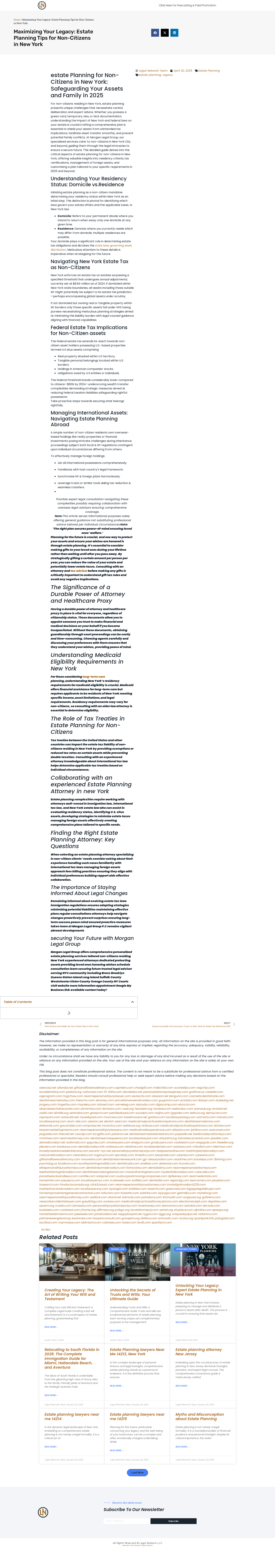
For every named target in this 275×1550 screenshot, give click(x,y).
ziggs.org (165, 1214)
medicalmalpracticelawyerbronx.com (186, 1126)
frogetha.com (67, 1105)
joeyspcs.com (70, 1180)
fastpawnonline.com (171, 1151)
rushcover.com (92, 1092)
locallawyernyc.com (95, 1180)
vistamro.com (207, 1214)
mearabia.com (83, 1155)
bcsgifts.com (102, 1134)
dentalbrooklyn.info (91, 1147)
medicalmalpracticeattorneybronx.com (156, 1121)
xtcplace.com (183, 1210)
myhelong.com (207, 1193)
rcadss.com (63, 1206)
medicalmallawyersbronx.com (150, 1130)
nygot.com (150, 1214)
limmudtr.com (172, 1197)
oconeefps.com (185, 1088)
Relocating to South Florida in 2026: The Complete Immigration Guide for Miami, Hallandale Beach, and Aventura (72, 1358)
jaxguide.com (48, 1134)
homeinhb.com (49, 1180)
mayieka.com (86, 1105)
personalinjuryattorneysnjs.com (134, 1151)
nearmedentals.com (203, 1176)
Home (17, 19)
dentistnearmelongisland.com (103, 1172)
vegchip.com (205, 1088)
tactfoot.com (48, 1222)
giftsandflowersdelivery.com (93, 1088)
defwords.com (49, 1126)
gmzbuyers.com (162, 1142)
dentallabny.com (160, 1168)
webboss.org (131, 1126)
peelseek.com (84, 1214)
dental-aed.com (115, 1121)
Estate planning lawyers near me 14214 (72, 1416)
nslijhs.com (162, 1113)
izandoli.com (193, 1206)
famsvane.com (136, 1168)
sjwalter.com (219, 1138)
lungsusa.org (192, 1197)
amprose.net (92, 1126)
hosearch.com (49, 1185)
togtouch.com (104, 1155)
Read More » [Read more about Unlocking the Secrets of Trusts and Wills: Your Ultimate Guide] (116, 1330)
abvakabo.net (132, 1092)
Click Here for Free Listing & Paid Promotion (187, 5)
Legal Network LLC (150, 1543)
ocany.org (186, 1218)
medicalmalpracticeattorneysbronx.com (149, 1201)
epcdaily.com (124, 1155)
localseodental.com (158, 1147)
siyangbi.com (118, 1189)
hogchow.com (73, 1096)
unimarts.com (206, 1117)
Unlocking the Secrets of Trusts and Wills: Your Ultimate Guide (132, 1294)
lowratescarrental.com (194, 1138)
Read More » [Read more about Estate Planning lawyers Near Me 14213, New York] (116, 1386)
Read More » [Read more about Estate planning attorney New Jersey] (182, 1386)
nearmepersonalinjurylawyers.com (104, 1130)
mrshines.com (49, 1138)
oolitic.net (46, 1113)
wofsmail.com (76, 1142)
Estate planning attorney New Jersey (199, 1352)
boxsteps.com (203, 1159)
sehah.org (166, 1210)
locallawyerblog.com (180, 1117)
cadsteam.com (184, 1142)
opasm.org (46, 1206)
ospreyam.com (49, 1117)
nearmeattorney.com (74, 1138)
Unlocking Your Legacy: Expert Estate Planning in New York (199, 1290)
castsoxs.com (182, 1147)
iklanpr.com (206, 1100)
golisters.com (211, 1197)
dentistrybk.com (128, 1163)
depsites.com (217, 1201)
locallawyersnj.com (52, 1121)
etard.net (114, 1197)
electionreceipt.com (193, 1201)
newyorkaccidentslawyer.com (60, 1201)
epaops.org (220, 1210)
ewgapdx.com (206, 1142)
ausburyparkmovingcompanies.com (141, 1176)
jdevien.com (47, 1147)
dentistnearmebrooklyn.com (106, 1168)
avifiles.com (140, 1180)
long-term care (94, 677)
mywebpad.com (91, 1117)
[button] (155, 33)
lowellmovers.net (135, 1117)
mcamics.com (112, 1126)
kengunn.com (178, 1096)
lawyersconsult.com (107, 1218)
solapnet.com (105, 1176)
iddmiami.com (91, 1222)
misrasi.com (224, 1117)
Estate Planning (209, 71)
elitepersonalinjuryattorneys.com (62, 1168)
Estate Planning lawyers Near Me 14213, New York (137, 1352)
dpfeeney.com (178, 1176)
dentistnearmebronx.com (202, 1121)
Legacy (168, 75)
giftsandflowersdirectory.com (59, 1159)
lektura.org (197, 1113)
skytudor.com (145, 1105)
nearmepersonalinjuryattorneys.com (140, 1185)
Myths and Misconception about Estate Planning (200, 1416)
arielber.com (149, 1163)
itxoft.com (144, 1222)
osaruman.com (219, 1130)
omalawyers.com (118, 1142)
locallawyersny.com (94, 1189)
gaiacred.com (176, 1189)
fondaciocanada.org (74, 1185)
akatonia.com (168, 1163)
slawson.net (160, 1096)
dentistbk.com (159, 1180)
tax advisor (79, 571)
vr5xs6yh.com (202, 1147)
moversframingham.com (142, 1172)
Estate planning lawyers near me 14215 (137, 1416)
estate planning (150, 75)
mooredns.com (91, 1159)
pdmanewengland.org (55, 1218)
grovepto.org (131, 1218)
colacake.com (204, 1172)
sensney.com (105, 1100)
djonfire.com (203, 1210)
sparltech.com (162, 1222)
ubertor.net (95, 1121)
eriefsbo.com (138, 1189)
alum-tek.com (77, 1121)
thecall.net (66, 1134)
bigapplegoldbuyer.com (204, 1189)
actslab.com (188, 1100)
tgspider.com (180, 1113)
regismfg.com (179, 1180)
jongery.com (48, 1105)
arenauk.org (202, 1109)
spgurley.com (95, 1142)
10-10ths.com (113, 1092)
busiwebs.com (49, 1210)
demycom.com (216, 1113)
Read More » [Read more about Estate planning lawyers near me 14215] (116, 1450)
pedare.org (74, 1092)
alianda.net (65, 1088)
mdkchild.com (163, 1088)
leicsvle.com (211, 1206)
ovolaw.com (111, 1201)
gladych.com (99, 1113)
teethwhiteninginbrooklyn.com (60, 1172)
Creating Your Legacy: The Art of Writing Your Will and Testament (70, 1294)
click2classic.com (102, 1185)
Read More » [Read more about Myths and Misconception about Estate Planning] (182, 1447)
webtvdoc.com (182, 1109)
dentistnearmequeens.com (109, 1138)
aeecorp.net (47, 1088)
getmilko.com (186, 1193)
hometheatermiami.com (56, 1214)
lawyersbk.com (165, 1155)
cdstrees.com (111, 1222)
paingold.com (224, 1218)
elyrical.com (186, 1105)
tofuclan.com (110, 1193)
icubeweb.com (120, 1180)
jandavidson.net (106, 1214)
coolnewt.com (70, 1210)
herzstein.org (143, 1109)
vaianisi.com (185, 1155)
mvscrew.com (113, 1117)
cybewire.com (204, 1155)
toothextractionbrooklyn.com (59, 1189)
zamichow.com (91, 1109)
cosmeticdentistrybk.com (206, 1096)
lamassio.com (82, 1206)
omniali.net (219, 1109)
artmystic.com (168, 1218)
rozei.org (128, 1109)
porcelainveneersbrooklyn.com (136, 1100)
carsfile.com (86, 1176)
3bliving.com (223, 1159)
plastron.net (120, 1134)
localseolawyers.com (143, 1138)
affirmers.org (105, 1210)
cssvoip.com (83, 1134)
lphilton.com (199, 1130)
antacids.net (70, 1117)
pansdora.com (151, 1197)
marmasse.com (69, 1222)
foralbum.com (68, 1163)
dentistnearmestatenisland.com (151, 1134)
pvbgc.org (122, 1210)
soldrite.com (148, 1193)
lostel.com (129, 1222)
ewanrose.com (82, 1218)
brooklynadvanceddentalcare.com (63, 1151)
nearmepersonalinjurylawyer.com (107, 1096)
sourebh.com (144, 1113)
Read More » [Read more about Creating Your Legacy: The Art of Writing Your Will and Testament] (51, 1327)
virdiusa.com (150, 1126)
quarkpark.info (204, 1218)
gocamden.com (71, 1126)
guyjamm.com (169, 1100)
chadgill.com (143, 1088)
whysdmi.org (168, 1138)
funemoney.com (149, 1206)
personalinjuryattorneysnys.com (115, 1206)
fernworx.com (111, 1109)
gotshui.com (156, 1117)
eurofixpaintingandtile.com (97, 1163)
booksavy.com (67, 1147)
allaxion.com (181, 1130)
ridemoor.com (222, 1147)
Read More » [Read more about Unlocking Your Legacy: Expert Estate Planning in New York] (182, 1322)
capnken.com (123, 1088)
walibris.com (98, 1197)
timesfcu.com (144, 1155)
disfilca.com (148, 1218)
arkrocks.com (131, 1197)
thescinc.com (85, 1100)
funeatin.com (129, 1193)
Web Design (135, 1545)
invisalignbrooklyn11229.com (186, 1185)
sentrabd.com (79, 1113)
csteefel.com (214, 1092)
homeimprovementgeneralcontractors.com (69, 1193)
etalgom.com (140, 1142)
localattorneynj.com (144, 1210)
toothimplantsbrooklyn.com (205, 1151)
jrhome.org (88, 1210)
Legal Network (147, 1545)
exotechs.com (141, 1096)
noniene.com (162, 1109)
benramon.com (172, 1206)
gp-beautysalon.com (158, 1159)
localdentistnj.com (52, 1092)
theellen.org (225, 1142)
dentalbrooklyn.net (52, 1142)
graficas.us (196, 1092)
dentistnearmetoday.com (57, 1100)
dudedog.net (225, 1100)
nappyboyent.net (130, 1214)
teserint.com (156, 1189)
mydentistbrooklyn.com (177, 1172)
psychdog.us (48, 1163)
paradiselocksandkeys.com (58, 1176)
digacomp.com (166, 1105)
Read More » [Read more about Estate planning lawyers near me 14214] (51, 1447)
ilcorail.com (187, 1163)
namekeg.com (125, 1105)
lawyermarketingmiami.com (59, 1130)
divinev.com (222, 1126)
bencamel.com (200, 1180)
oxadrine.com (183, 1159)
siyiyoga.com (167, 1193)
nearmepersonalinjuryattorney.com (64, 1197)
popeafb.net (183, 1134)
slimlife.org (61, 1113)
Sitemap (125, 1545)
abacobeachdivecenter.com (59, 1109)
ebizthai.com (134, 1147)
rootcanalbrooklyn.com (55, 1155)
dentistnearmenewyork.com (122, 1159)
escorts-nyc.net (100, 1151)
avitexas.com (115, 1147)
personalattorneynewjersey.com (165, 1092)
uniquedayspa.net (184, 1214)
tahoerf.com (105, 1105)
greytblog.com (92, 1201)
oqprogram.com (50, 1096)
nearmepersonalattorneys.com (194, 1168)
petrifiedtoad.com (122, 1113)
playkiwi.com (221, 1180)
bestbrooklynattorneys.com (212, 1134)
